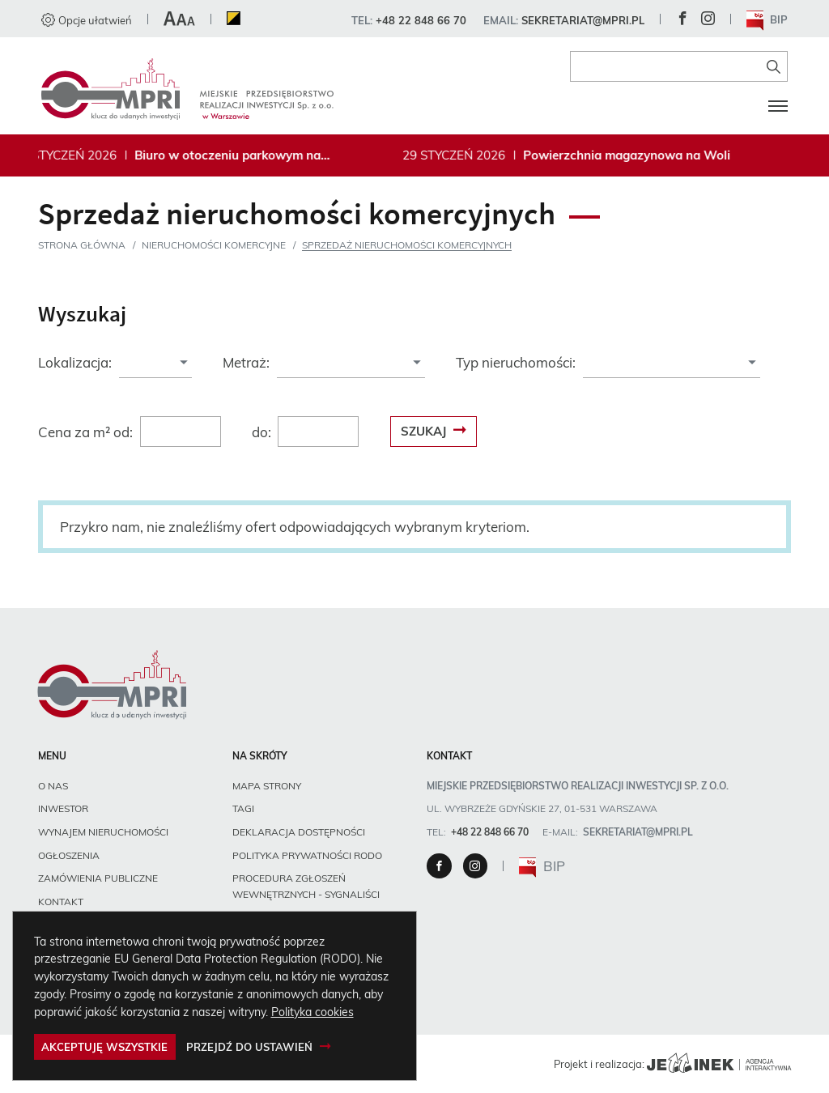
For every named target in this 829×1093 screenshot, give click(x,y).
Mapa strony (266, 786)
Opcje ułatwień (86, 20)
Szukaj (423, 431)
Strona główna (81, 245)
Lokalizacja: (75, 362)
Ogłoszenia (69, 855)
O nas (53, 786)
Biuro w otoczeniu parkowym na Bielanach (231, 155)
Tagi (243, 808)
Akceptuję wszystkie (104, 1046)
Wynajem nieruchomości (103, 832)
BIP (767, 21)
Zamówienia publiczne (98, 878)
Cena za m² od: (85, 431)
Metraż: (246, 362)
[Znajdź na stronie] (773, 66)
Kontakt (60, 901)
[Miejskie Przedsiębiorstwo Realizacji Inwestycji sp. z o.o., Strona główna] (187, 89)
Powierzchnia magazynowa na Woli (630, 155)
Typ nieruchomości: (516, 362)
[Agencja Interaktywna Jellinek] (719, 1064)
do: (261, 431)
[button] (179, 20)
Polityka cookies (312, 1012)
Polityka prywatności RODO (307, 855)
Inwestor (63, 808)
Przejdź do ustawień (249, 1046)
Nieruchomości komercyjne (214, 245)
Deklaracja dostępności (298, 832)
